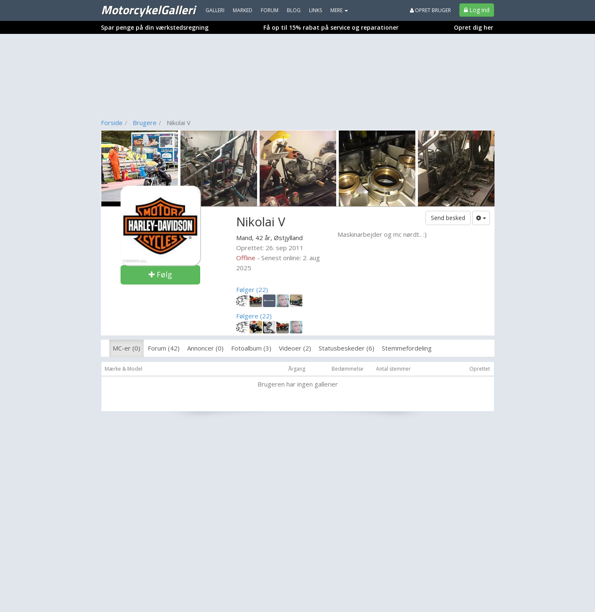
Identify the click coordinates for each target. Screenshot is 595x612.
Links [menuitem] (315, 10)
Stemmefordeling (407, 348)
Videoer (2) (295, 348)
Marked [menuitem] (242, 10)
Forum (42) (164, 348)
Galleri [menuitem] (215, 10)
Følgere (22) (254, 316)
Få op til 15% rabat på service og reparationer (331, 27)
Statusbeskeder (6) (346, 348)
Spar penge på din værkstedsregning (155, 27)
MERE (339, 10)
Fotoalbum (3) (251, 348)
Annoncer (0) (205, 348)
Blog (294, 10)
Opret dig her (473, 27)
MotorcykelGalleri (148, 9)
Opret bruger (430, 10)
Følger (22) (252, 289)
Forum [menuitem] (269, 10)
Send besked (448, 218)
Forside (112, 122)
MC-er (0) (126, 348)
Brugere (145, 122)
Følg (160, 274)
